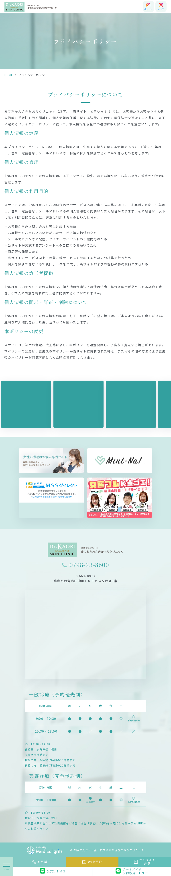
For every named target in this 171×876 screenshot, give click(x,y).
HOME (8, 75)
